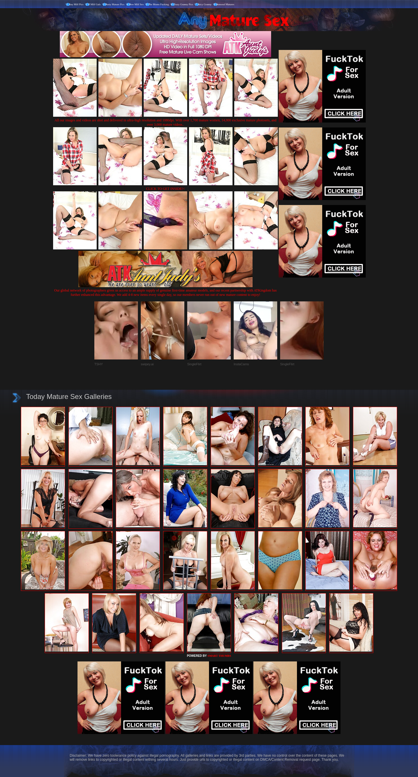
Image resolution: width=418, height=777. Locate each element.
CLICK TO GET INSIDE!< (165, 189)
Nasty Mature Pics (115, 4)
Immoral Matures (225, 4)
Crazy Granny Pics (183, 4)
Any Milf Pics (76, 4)
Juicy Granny (205, 4)
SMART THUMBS (219, 655)
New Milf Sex (136, 4)
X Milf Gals (94, 4)
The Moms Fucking (158, 4)
